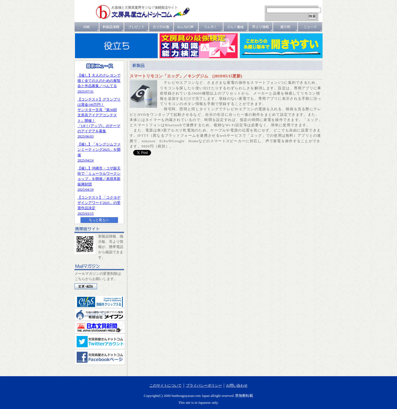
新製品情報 (111, 27)
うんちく (210, 27)
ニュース (310, 27)
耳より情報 (260, 27)
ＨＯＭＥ (86, 27)
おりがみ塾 (161, 27)
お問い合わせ (237, 386)
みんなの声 (186, 27)
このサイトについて (165, 386)
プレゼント (136, 27)
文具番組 (235, 27)
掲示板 (285, 27)
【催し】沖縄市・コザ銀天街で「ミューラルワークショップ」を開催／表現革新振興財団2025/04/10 (98, 179)
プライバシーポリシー (204, 386)
